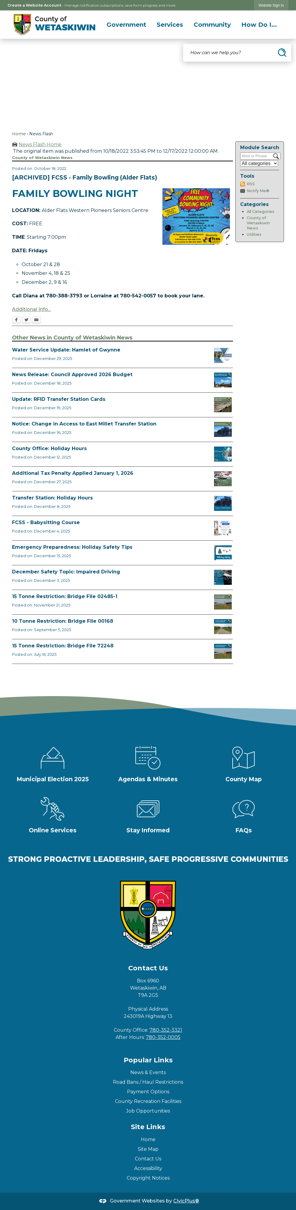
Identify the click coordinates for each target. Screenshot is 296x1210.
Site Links (148, 1127)
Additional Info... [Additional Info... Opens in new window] (31, 309)
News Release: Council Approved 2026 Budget (72, 374)
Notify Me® (258, 191)
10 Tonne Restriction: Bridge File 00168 (62, 621)
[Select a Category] (259, 163)
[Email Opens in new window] (36, 320)
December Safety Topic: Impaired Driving (66, 572)
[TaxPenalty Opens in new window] (223, 478)
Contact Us (148, 1159)
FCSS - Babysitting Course (46, 522)
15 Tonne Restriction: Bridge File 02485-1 (64, 596)
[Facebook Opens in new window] (16, 320)
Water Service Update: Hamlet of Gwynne (66, 350)
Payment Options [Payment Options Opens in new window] (148, 1092)
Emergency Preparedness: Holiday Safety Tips (72, 547)
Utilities (254, 234)
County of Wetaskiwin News (258, 223)
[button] (282, 53)
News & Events (148, 1072)
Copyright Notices (148, 1178)
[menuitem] (126, 24)
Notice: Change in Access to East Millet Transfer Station (84, 424)
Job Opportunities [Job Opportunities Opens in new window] (148, 1111)
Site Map (148, 1149)
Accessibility (148, 1168)
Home (19, 134)
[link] (271, 5)
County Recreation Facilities (148, 1101)
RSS (251, 184)
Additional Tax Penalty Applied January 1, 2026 (72, 473)
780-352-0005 (163, 1037)
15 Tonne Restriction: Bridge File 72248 (62, 646)
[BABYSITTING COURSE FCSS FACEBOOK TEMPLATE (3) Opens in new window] (223, 528)
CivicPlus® (186, 1201)
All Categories (260, 211)
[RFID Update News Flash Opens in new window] (223, 404)
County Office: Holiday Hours (49, 448)
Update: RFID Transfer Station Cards (58, 399)
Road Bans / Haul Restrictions (148, 1082)
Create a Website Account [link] (34, 5)
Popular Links (148, 1060)
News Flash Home (40, 144)
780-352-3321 (166, 1030)
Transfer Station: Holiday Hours (52, 498)
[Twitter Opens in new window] (26, 320)
